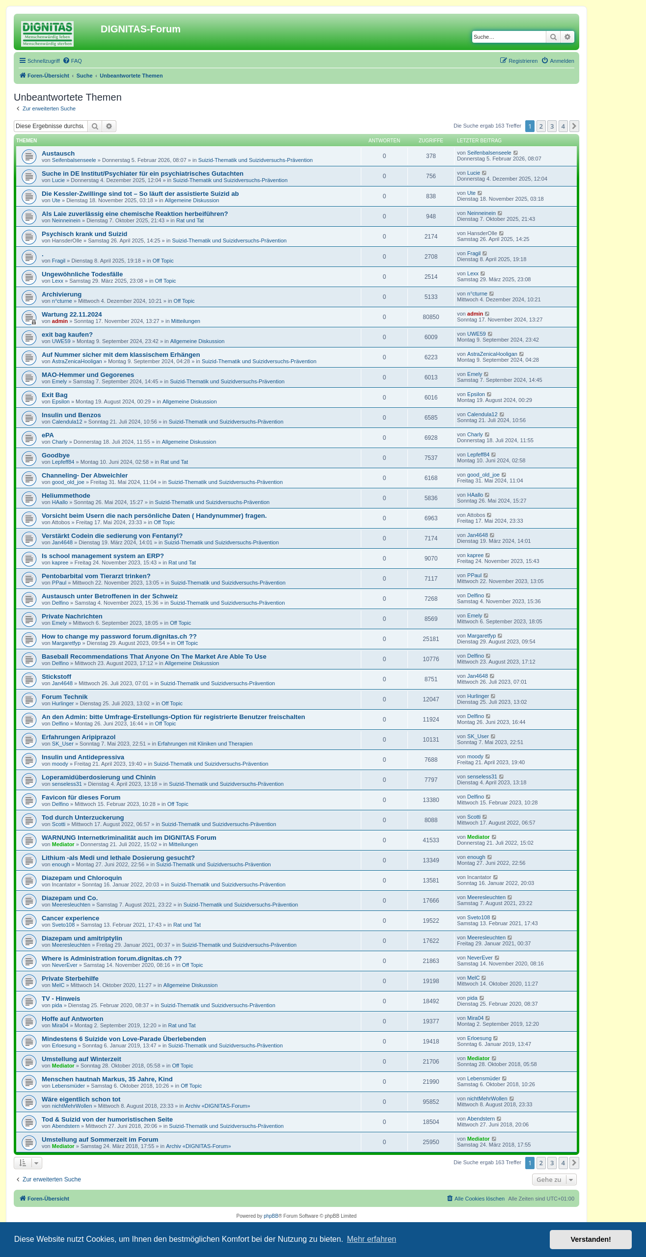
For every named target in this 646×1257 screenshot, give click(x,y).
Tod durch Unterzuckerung (83, 817)
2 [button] (541, 126)
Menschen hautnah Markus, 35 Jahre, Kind (107, 1079)
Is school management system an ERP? (103, 556)
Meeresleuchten (71, 905)
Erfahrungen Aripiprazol (78, 737)
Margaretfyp (66, 643)
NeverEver (65, 965)
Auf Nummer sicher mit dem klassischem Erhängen (121, 354)
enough (61, 864)
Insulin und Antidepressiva (83, 757)
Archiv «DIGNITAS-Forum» (217, 1106)
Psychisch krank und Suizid (84, 234)
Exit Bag (55, 395)
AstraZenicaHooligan (77, 361)
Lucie (58, 180)
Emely (59, 381)
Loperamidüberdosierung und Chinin (99, 777)
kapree (60, 562)
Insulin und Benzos (71, 415)
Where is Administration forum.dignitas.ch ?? (112, 958)
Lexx (57, 281)
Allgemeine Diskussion (192, 200)
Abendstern (66, 1126)
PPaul (59, 583)
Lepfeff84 (63, 462)
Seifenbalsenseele (74, 160)
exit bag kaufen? (67, 334)
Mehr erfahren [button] (372, 1239)
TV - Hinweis (61, 998)
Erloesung (64, 1045)
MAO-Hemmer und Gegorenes (88, 374)
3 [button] (552, 126)
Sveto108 (63, 925)
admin (60, 321)
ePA (48, 435)
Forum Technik (65, 696)
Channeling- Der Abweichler (85, 475)
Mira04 (60, 1025)
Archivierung (61, 294)
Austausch (58, 153)
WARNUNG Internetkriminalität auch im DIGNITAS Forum (129, 837)
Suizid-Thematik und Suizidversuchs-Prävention (255, 160)
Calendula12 (67, 422)
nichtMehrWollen (72, 1106)
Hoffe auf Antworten (73, 1018)
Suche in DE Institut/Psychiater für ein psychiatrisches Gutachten (142, 173)
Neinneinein (66, 220)
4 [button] (563, 126)
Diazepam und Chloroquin (82, 878)
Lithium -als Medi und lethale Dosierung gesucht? (118, 857)
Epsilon (61, 401)
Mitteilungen (185, 321)
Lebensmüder (68, 1086)
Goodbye (56, 455)
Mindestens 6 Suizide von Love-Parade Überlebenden (124, 1039)
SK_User (63, 744)
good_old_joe (68, 482)
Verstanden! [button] (591, 1239)
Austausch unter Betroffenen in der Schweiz (110, 596)
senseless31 (67, 784)
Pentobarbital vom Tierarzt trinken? (96, 576)
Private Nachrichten (72, 616)
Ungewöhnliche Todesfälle (82, 274)
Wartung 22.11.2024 (72, 314)
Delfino (60, 603)
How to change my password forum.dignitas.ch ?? (119, 636)
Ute (56, 200)
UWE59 (61, 341)
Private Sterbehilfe (70, 978)
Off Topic (163, 261)
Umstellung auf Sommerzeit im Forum (100, 1139)
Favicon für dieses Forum (81, 797)
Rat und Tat (190, 220)
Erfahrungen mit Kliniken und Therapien (205, 744)
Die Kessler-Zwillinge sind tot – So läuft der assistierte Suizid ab (140, 193)
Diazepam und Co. (70, 898)
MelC (58, 985)
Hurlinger (63, 703)
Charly (60, 442)
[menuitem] (72, 61)
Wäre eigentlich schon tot (81, 1099)
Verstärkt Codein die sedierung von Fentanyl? (112, 535)
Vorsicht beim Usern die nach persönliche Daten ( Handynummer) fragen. (154, 515)
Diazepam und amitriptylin (82, 938)
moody (60, 764)
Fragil (59, 261)
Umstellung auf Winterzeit (81, 1059)
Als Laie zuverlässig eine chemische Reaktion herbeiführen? (135, 213)
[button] (574, 126)
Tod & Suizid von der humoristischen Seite (107, 1119)
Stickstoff (56, 676)
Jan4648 (62, 542)
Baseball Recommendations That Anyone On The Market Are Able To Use (154, 656)
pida (57, 1005)
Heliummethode (66, 495)
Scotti (59, 824)
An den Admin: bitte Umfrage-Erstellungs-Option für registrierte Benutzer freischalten (173, 717)
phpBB (271, 1216)
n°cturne (62, 301)
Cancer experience (70, 918)
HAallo (60, 502)
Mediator (63, 844)
